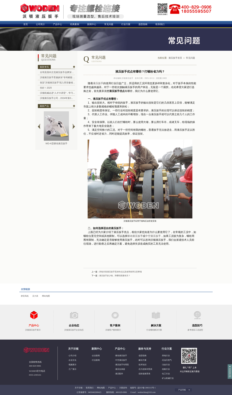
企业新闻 (96, 355)
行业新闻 (96, 360)
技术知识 (142, 364)
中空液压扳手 (153, 236)
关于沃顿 (78, 388)
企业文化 (72, 360)
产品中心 (57, 24)
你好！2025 (46, 87)
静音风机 (25, 296)
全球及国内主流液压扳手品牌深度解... (57, 72)
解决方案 (142, 360)
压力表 (35, 296)
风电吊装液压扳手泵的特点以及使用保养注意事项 (120, 272)
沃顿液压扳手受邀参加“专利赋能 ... (57, 77)
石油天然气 (167, 360)
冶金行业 (166, 364)
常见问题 (108, 24)
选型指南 (142, 24)
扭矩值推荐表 (144, 374)
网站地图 (46, 296)
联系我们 (159, 24)
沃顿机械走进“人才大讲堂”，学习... (57, 93)
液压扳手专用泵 (122, 364)
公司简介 (40, 24)
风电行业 (166, 355)
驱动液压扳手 (135, 236)
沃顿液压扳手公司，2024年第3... (56, 98)
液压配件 (119, 374)
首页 (25, 24)
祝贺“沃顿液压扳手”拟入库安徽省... (57, 82)
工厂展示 (72, 369)
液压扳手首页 (175, 58)
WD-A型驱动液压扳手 (56, 143)
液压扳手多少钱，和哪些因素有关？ (114, 275)
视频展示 (72, 364)
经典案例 (74, 24)
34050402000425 (94, 392)
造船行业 (166, 369)
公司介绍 (72, 355)
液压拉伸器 (120, 369)
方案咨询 (123, 388)
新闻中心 (91, 24)
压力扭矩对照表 (145, 369)
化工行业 (166, 374)
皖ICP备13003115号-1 (147, 388)
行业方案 (125, 24)
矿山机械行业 (168, 378)
